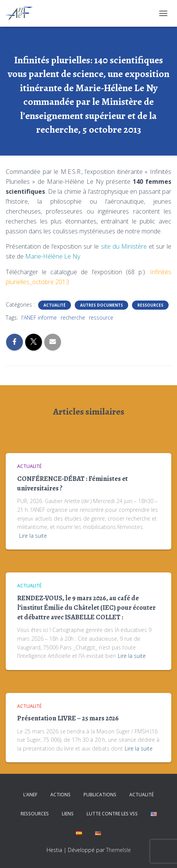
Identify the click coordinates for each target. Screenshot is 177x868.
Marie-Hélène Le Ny (52, 256)
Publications (100, 794)
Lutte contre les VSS (112, 813)
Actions (60, 794)
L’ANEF (30, 794)
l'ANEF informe (39, 317)
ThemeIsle (118, 850)
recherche (73, 317)
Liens (68, 813)
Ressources (150, 305)
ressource (101, 317)
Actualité (54, 305)
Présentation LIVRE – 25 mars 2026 (68, 718)
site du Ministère (122, 246)
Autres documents (101, 305)
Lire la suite (33, 535)
